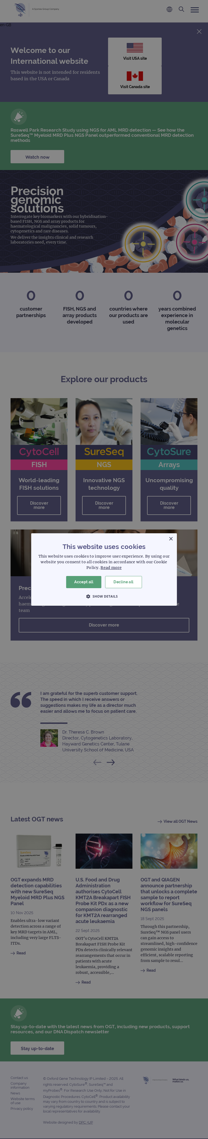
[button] (104, 596)
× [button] (171, 539)
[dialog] (104, 569)
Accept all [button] (83, 582)
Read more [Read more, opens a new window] (111, 567)
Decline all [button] (123, 582)
